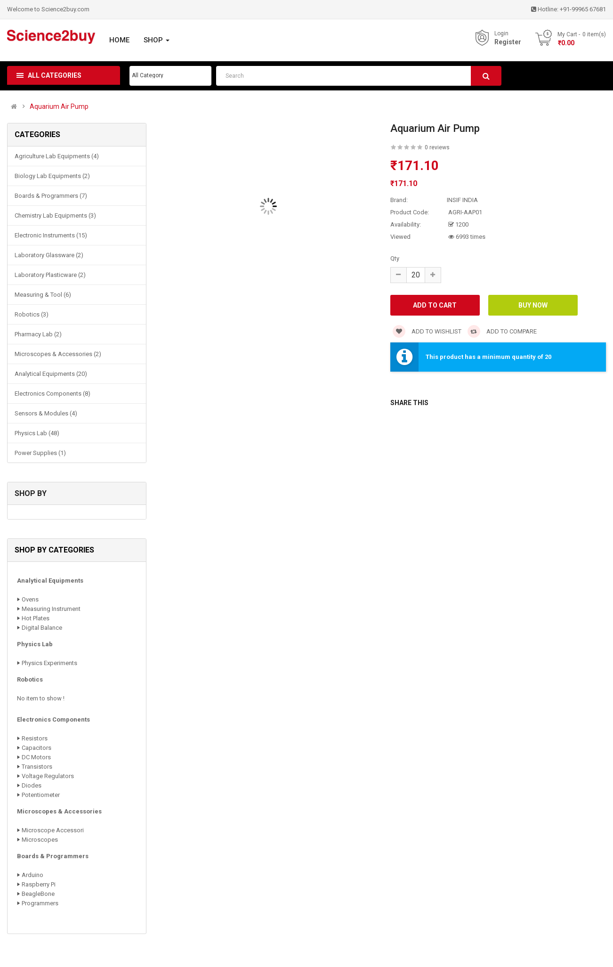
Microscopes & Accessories (59, 811)
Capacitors (36, 747)
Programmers (40, 903)
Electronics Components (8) (52, 393)
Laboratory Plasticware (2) (50, 274)
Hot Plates (35, 618)
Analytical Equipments (50, 580)
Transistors (37, 766)
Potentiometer (41, 794)
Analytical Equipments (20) (51, 373)
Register (507, 42)
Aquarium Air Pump (59, 107)
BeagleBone (38, 893)
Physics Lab (35, 644)
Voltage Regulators (48, 776)
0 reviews (437, 147)
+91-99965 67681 (583, 9)
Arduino (32, 874)
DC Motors (36, 757)
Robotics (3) (31, 314)
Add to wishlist (427, 331)
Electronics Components (53, 719)
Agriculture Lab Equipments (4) (57, 156)
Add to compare (502, 331)
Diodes (31, 785)
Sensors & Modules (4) (46, 413)
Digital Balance (42, 627)
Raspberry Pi (39, 884)
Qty (394, 258)
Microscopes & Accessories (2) (58, 354)
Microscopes (40, 839)
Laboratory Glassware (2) (49, 255)
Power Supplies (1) (40, 452)
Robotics (30, 679)
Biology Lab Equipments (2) (52, 175)
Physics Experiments (49, 662)
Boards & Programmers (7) (51, 195)
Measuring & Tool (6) (43, 294)
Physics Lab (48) (37, 433)
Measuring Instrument (51, 608)
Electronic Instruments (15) (51, 235)
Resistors (35, 738)
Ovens (30, 599)
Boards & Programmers (53, 856)
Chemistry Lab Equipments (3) (55, 215)
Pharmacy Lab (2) (38, 334)
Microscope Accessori (53, 830)
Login (501, 33)
